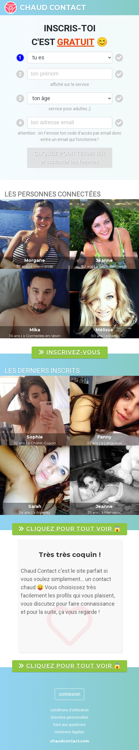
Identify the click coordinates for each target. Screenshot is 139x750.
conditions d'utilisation (69, 710)
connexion (69, 694)
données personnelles (70, 717)
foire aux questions (69, 725)
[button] (14, 598)
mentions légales (69, 732)
